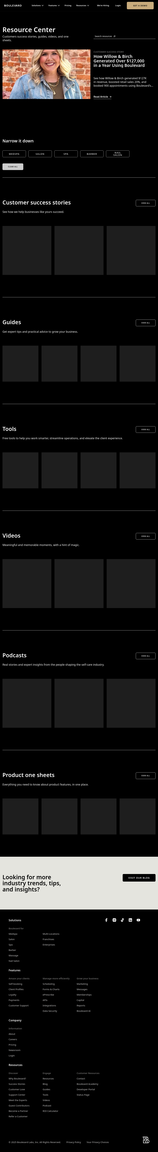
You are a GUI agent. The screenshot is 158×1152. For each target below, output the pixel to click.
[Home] (13, 5)
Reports (81, 1005)
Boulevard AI (84, 1010)
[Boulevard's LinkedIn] (130, 920)
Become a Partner (18, 1110)
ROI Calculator (50, 1110)
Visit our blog (139, 877)
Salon (12, 939)
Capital (80, 1000)
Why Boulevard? (17, 1078)
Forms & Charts (51, 989)
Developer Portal (86, 1089)
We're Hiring (103, 5)
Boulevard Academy (87, 1083)
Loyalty (12, 994)
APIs (45, 1000)
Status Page (83, 1094)
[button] (38, 5)
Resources (48, 1078)
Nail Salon (14, 960)
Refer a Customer (18, 1116)
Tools (45, 1094)
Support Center (17, 1094)
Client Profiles (16, 989)
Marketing (82, 983)
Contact (81, 1078)
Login (118, 5)
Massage (13, 955)
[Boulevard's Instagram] (114, 920)
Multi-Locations (51, 933)
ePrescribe (48, 994)
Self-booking (15, 983)
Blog (45, 1083)
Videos (46, 1100)
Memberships (84, 994)
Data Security (50, 1010)
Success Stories (17, 1083)
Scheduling (49, 983)
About (12, 1033)
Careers (13, 1039)
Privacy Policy (73, 1142)
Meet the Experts (18, 1100)
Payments (14, 1000)
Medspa (13, 933)
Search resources (105, 36)
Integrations (49, 1005)
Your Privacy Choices (98, 1142)
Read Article (102, 96)
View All (145, 203)
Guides (46, 1089)
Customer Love (17, 1089)
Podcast (47, 1105)
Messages (82, 989)
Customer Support (19, 1005)
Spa (11, 944)
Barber (12, 950)
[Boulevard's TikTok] (122, 920)
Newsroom (15, 1050)
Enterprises (49, 944)
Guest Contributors (19, 1105)
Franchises (48, 939)
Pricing (68, 5)
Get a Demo (140, 5)
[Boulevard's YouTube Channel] (138, 920)
